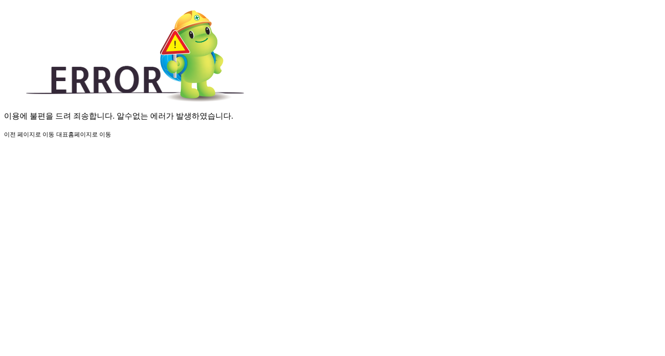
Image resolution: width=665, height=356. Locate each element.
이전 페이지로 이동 (29, 134)
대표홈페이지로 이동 (83, 134)
